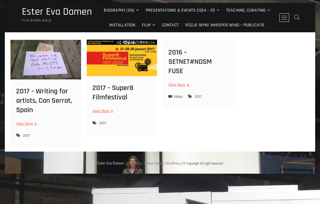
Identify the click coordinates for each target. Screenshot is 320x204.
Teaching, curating (246, 10)
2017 (26, 138)
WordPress (173, 163)
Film (146, 25)
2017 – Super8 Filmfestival (112, 95)
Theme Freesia (154, 163)
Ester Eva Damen (57, 12)
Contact (170, 25)
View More (25, 127)
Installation (122, 25)
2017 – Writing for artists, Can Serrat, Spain (44, 104)
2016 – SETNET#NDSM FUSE (190, 64)
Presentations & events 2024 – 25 (180, 10)
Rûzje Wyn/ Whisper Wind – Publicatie (225, 25)
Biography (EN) (119, 10)
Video (178, 98)
